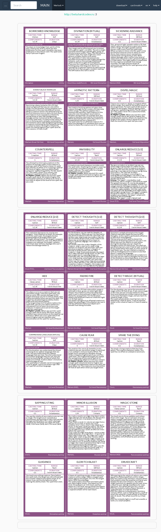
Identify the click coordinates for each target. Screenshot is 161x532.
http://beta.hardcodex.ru (79, 14)
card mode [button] (136, 5)
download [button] (121, 5)
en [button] (148, 5)
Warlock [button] (59, 5)
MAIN (45, 5)
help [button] (156, 5)
